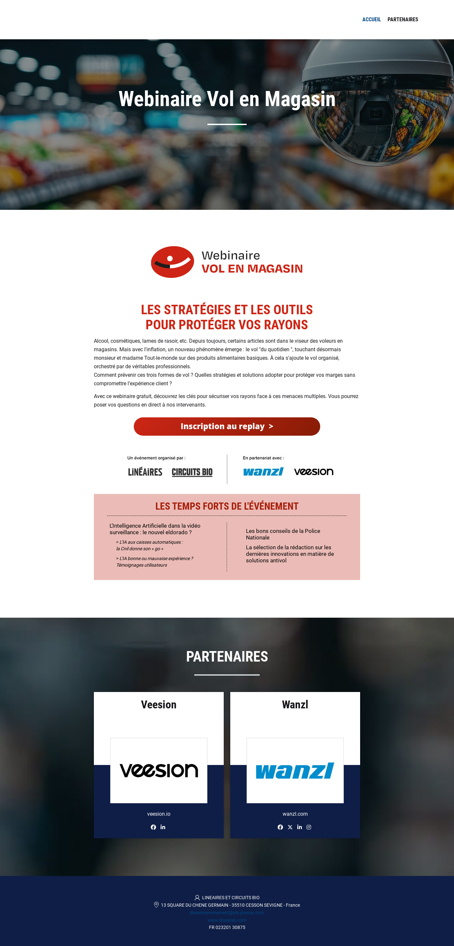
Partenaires (403, 19)
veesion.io (158, 814)
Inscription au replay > (227, 426)
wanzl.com (295, 814)
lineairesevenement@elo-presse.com (227, 912)
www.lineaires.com (227, 920)
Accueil (371, 19)
